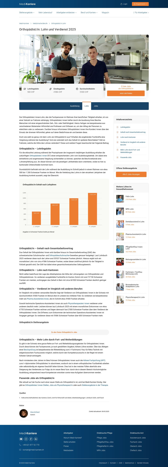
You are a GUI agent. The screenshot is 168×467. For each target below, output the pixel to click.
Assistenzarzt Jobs (138, 438)
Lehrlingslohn (125, 127)
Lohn (87, 106)
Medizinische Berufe (40, 23)
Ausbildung (74, 106)
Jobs (96, 106)
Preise (66, 446)
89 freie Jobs (130, 212)
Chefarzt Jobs (136, 450)
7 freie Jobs (130, 289)
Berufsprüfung (30, 350)
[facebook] (31, 439)
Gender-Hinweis (143, 463)
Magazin (105, 13)
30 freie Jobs (130, 277)
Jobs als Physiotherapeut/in (61, 385)
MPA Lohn (130, 209)
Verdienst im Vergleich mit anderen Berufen (132, 143)
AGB (120, 463)
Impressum (103, 463)
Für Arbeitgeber (141, 12)
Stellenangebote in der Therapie (95, 385)
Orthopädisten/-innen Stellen (37, 385)
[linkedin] (36, 439)
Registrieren (140, 4)
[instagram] (26, 439)
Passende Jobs (125, 157)
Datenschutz (129, 463)
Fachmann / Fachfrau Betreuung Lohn (134, 273)
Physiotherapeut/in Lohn (135, 297)
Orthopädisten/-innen (38, 156)
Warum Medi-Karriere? (73, 438)
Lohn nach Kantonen (128, 137)
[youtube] (21, 439)
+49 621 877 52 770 (29, 445)
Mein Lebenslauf (45, 13)
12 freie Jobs (130, 237)
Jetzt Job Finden (126, 93)
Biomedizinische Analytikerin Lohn (132, 285)
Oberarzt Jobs (136, 446)
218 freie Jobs (131, 199)
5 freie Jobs (130, 225)
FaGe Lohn (130, 196)
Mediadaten (68, 450)
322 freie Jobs (131, 252)
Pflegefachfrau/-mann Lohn (134, 248)
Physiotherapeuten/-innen (78, 303)
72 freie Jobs (130, 300)
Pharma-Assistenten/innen (38, 299)
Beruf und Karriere (88, 13)
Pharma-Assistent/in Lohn (136, 234)
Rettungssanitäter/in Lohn (136, 259)
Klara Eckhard (34, 412)
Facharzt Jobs (136, 442)
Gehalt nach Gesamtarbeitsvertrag (132, 132)
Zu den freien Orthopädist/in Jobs (64, 332)
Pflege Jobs (102, 438)
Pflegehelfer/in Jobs (105, 446)
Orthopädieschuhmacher (59, 255)
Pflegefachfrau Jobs (105, 442)
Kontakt (113, 463)
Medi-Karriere (24, 23)
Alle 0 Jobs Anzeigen (131, 174)
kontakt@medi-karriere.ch (31, 450)
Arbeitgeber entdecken (65, 13)
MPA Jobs (101, 450)
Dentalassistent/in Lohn (135, 222)
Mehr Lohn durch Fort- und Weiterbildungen (130, 151)
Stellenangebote (25, 13)
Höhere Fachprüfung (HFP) (94, 360)
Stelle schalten (69, 442)
